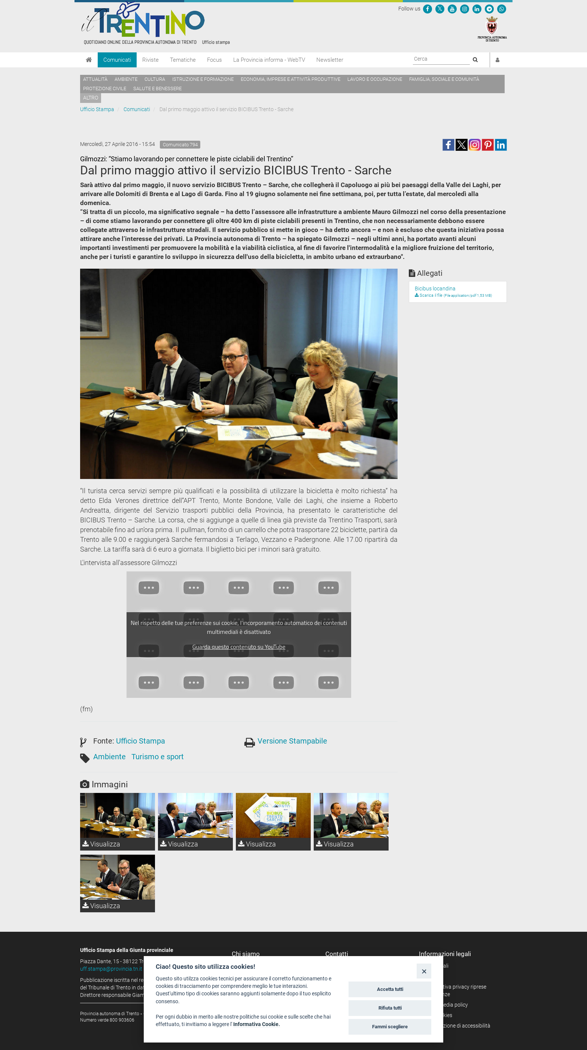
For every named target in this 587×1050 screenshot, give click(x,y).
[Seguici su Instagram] (464, 9)
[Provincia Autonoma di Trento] (492, 28)
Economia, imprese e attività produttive (290, 79)
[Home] (89, 59)
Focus (214, 60)
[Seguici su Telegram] (489, 9)
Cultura (155, 79)
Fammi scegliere (390, 1026)
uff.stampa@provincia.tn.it (111, 969)
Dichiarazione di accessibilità (457, 1026)
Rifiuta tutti (390, 1008)
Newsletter (329, 60)
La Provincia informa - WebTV (269, 60)
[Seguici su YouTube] (452, 9)
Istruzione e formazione (203, 79)
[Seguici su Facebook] (427, 9)
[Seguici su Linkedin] (477, 9)
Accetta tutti (390, 989)
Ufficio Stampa (97, 109)
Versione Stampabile (292, 740)
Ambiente (126, 79)
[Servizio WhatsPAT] (501, 9)
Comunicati (117, 60)
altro (90, 98)
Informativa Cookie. (256, 1024)
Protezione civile (104, 88)
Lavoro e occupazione (374, 79)
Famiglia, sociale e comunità (444, 79)
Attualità (95, 79)
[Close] (424, 971)
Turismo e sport (157, 756)
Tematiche (183, 60)
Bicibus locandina (435, 289)
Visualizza (101, 844)
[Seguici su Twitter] (440, 9)
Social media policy (446, 1005)
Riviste (150, 60)
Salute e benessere (157, 88)
